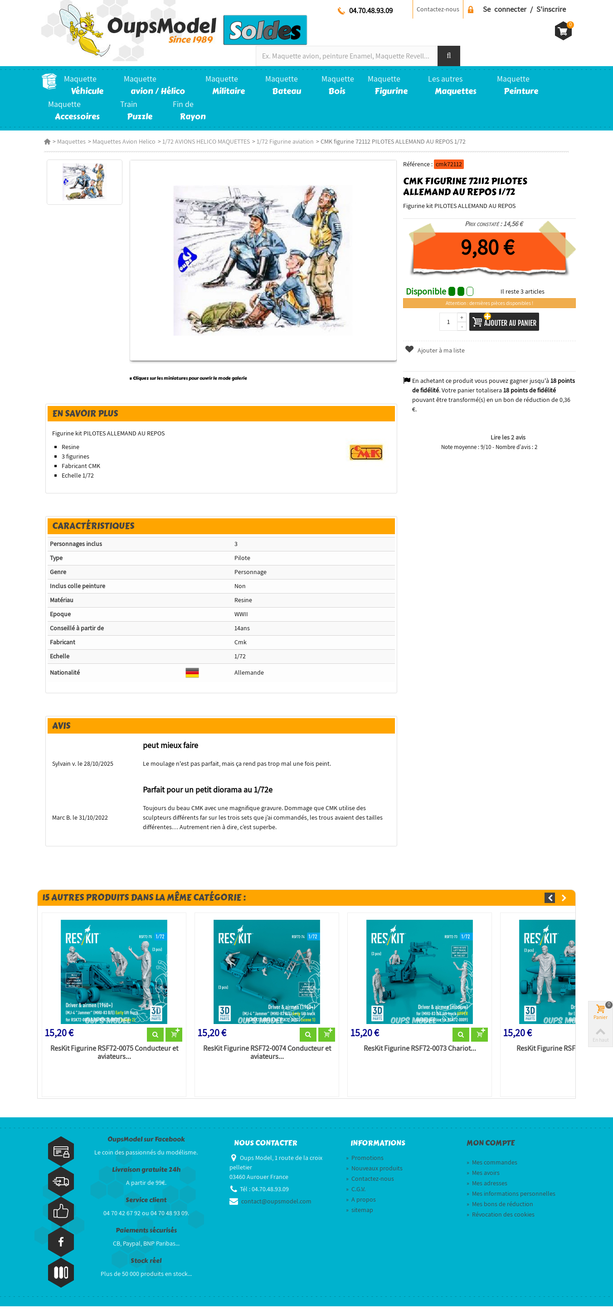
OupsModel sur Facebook (146, 1142)
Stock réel (146, 1263)
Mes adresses (487, 1186)
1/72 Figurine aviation (282, 141)
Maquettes (68, 141)
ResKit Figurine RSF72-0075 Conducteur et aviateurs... (112, 1055)
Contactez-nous (438, 9)
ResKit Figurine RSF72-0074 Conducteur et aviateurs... (266, 1055)
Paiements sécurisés (146, 1233)
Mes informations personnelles (511, 1196)
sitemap (359, 1212)
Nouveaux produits (374, 1171)
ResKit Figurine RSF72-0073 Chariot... (420, 1051)
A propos (361, 1202)
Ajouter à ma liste (436, 350)
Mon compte (491, 1145)
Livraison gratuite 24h (146, 1172)
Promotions (365, 1160)
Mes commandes (492, 1165)
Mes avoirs (483, 1175)
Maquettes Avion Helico (121, 141)
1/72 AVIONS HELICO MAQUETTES (203, 141)
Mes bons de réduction (500, 1207)
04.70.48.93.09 (371, 10)
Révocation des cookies (501, 1217)
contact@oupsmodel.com (276, 1204)
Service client (146, 1203)
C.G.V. (355, 1192)
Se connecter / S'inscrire (524, 9)
